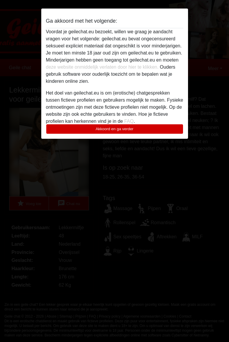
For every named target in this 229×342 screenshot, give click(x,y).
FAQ (129, 121)
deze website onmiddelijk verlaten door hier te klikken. (102, 67)
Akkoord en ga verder (114, 129)
